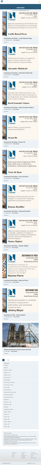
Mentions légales (34, 457)
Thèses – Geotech (7, 421)
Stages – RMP (6, 419)
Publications (6, 399)
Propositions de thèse (8, 397)
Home (13, 10)
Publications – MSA (7, 402)
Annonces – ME (7, 372)
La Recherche (23, 452)
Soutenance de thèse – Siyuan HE (14, 142)
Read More (6, 42)
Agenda (13, 455)
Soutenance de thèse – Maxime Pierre (16, 280)
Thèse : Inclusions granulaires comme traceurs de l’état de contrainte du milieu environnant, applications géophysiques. (20, 437)
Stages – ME (6, 414)
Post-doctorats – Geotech (9, 382)
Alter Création (33, 463)
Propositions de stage (8, 394)
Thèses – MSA (6, 424)
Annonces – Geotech (8, 370)
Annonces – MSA (7, 375)
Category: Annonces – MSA (24, 10)
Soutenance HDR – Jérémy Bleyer (14, 315)
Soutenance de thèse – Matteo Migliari (16, 246)
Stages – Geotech (7, 411)
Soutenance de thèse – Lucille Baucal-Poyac (18, 38)
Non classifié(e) (7, 379)
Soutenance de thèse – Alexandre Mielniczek (18, 73)
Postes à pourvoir (7, 389)
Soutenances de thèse (8, 409)
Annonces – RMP (7, 377)
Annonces (17, 10)
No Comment (16, 40)
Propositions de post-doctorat (10, 392)
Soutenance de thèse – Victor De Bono (16, 176)
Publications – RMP (7, 404)
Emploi (13, 456)
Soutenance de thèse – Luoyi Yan (10, 441)
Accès (32, 456)
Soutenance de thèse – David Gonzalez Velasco (19, 107)
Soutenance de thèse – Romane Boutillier (17, 211)
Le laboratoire (14, 452)
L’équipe (22, 453)
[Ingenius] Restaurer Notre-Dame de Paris (17, 349)
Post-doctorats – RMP (8, 384)
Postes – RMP (6, 387)
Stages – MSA (6, 416)
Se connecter (33, 452)
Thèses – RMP (6, 426)
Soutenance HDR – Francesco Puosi (11, 435)
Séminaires (6, 406)
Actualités (6, 365)
